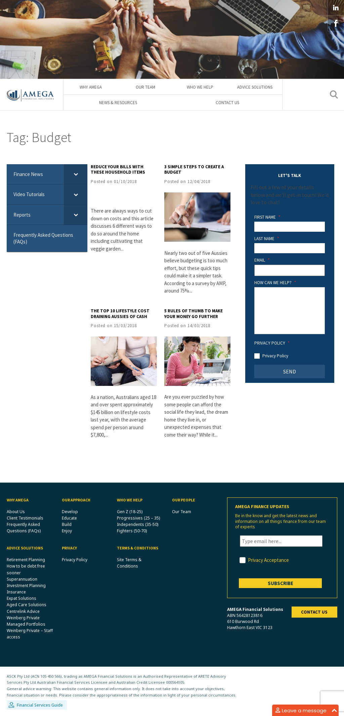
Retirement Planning (26, 560)
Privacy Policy (272, 343)
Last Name (266, 238)
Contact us (314, 612)
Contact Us (227, 103)
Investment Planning (26, 585)
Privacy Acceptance (268, 560)
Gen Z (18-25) (129, 511)
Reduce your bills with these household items (118, 169)
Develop (70, 511)
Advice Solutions (254, 87)
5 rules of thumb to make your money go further (193, 313)
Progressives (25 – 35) (138, 518)
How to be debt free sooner (26, 570)
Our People (183, 499)
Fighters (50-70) (132, 531)
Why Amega (91, 87)
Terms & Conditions (137, 548)
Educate (69, 518)
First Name (267, 217)
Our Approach (76, 499)
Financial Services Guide (40, 705)
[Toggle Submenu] (75, 174)
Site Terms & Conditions (129, 563)
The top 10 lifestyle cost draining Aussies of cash (120, 313)
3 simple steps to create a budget (194, 169)
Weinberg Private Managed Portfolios (26, 621)
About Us (16, 511)
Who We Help (200, 87)
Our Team (145, 87)
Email (261, 260)
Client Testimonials (25, 518)
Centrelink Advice (23, 611)
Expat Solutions (21, 598)
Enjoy (67, 531)
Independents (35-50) (137, 524)
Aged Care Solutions (26, 605)
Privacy (69, 548)
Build (67, 524)
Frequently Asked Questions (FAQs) (24, 528)
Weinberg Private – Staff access (30, 634)
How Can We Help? (275, 283)
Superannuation (22, 579)
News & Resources (118, 103)
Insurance (16, 592)
